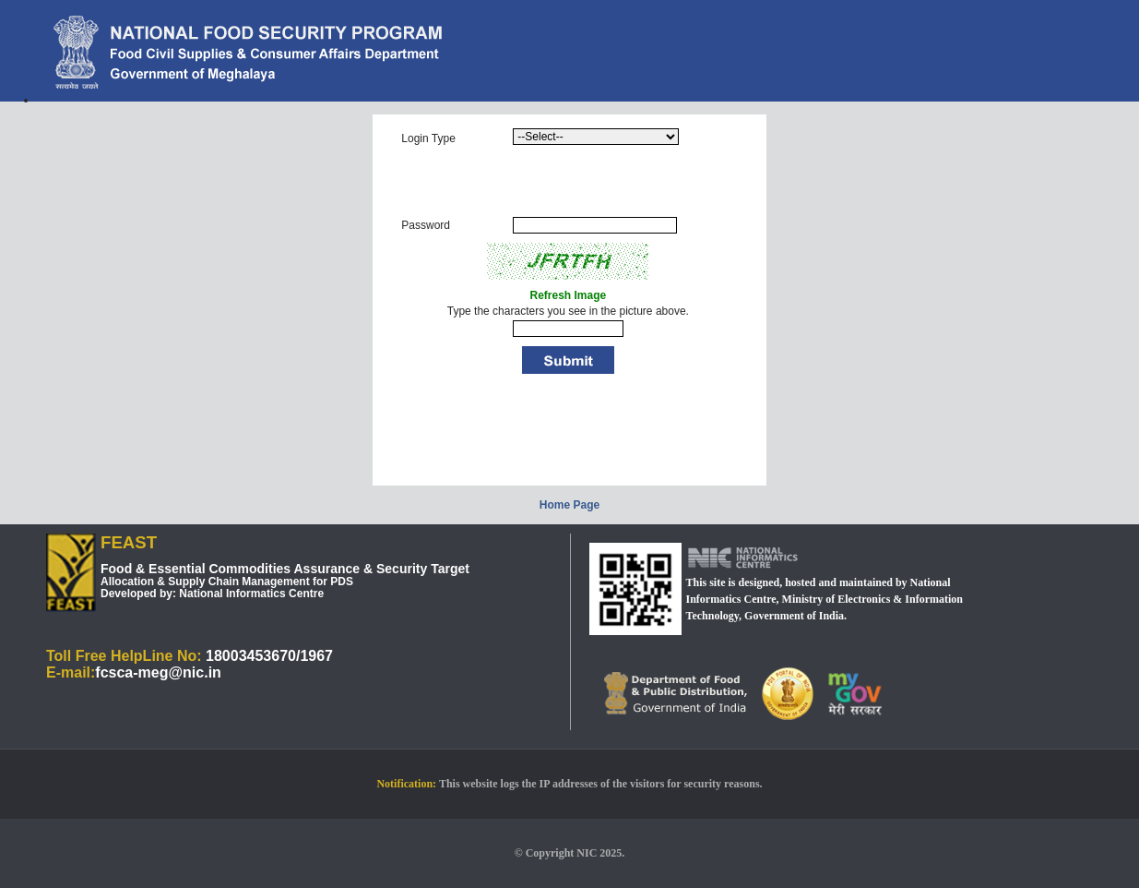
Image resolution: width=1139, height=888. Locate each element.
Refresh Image (567, 295)
